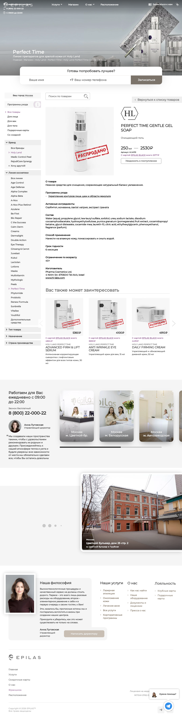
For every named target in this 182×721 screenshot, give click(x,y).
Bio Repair (16, 218)
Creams (15, 231)
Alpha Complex (19, 191)
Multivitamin (17, 275)
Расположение (109, 13)
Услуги (56, 13)
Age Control (17, 182)
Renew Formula (19, 302)
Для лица (12, 116)
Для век (11, 121)
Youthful (15, 315)
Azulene (15, 209)
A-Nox (14, 200)
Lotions (15, 266)
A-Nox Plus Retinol (21, 204)
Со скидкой (13, 134)
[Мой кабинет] (177, 12)
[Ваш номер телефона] (101, 80)
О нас (88, 13)
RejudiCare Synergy (21, 161)
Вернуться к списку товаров (158, 99)
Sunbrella (16, 306)
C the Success (18, 222)
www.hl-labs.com (55, 278)
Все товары (13, 112)
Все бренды (17, 148)
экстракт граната (99, 207)
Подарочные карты (18, 130)
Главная (17, 60)
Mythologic (17, 280)
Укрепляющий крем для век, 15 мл (107, 354)
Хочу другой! (18, 165)
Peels (14, 284)
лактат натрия (79, 207)
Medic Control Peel (21, 157)
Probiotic (16, 297)
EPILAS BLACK (138, 155)
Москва (29, 95)
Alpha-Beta (17, 196)
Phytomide (17, 293)
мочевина (64, 207)
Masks (14, 271)
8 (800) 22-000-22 (15, 8)
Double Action (18, 240)
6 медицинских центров (18, 4)
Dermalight (17, 235)
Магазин (73, 13)
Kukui (14, 257)
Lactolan (15, 262)
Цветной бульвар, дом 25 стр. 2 (111, 543)
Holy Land (40, 60)
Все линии (17, 178)
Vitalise (15, 310)
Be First (15, 213)
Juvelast (15, 253)
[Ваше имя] (47, 80)
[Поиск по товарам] (65, 96)
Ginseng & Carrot (20, 249)
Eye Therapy (17, 244)
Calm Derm (17, 227)
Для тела (12, 125)
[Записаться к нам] (160, 12)
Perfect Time (55, 60)
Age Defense (17, 187)
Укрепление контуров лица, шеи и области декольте (79, 196)
